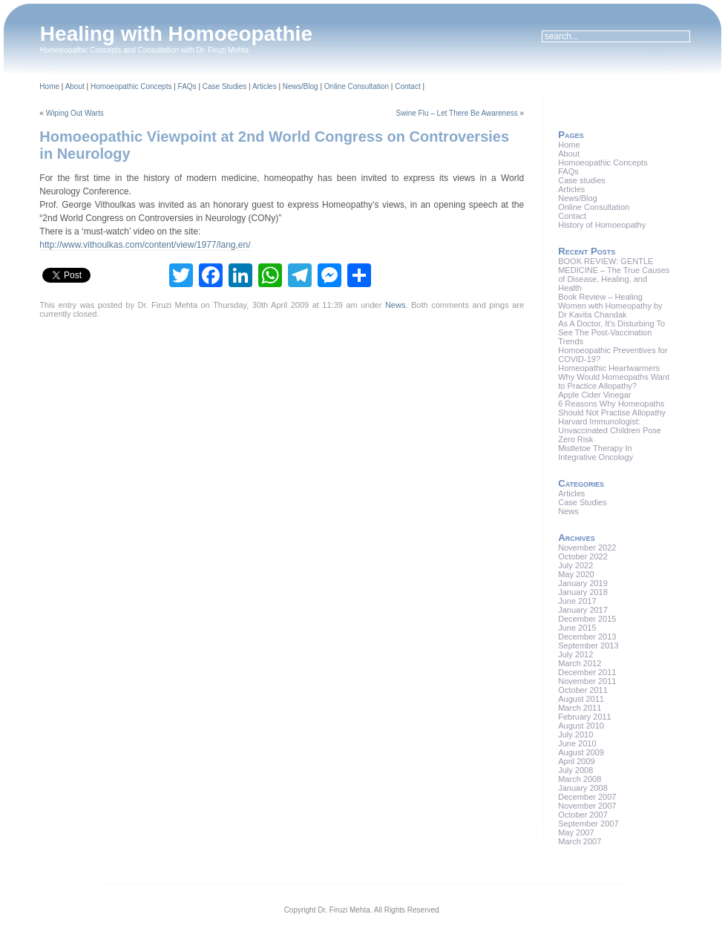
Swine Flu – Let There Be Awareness (457, 113)
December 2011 (587, 672)
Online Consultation (356, 86)
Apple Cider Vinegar (594, 394)
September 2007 (588, 823)
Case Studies (224, 86)
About (75, 86)
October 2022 (583, 556)
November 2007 (587, 805)
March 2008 (579, 779)
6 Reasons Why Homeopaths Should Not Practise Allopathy (612, 408)
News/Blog (300, 86)
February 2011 (584, 716)
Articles (264, 86)
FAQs (187, 86)
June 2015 (577, 627)
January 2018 (583, 592)
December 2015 (587, 618)
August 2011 (581, 698)
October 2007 (583, 814)
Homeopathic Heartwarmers (609, 368)
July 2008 (575, 770)
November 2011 (587, 681)
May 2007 (576, 832)
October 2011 (583, 690)
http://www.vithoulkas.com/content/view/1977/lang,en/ (144, 245)
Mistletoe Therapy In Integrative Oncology (595, 452)
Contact (407, 86)
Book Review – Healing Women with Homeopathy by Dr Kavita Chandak (610, 305)
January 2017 (583, 609)
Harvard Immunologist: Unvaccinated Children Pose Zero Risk (609, 430)
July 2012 (575, 654)
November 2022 (587, 547)
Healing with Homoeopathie (176, 33)
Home (49, 86)
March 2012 (579, 663)
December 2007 (587, 796)
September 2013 (588, 645)
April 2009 (576, 761)
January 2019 (583, 583)
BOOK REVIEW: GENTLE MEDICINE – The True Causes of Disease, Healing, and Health (613, 274)
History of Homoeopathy (602, 224)
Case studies (582, 180)
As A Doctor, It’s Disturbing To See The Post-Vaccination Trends (611, 332)
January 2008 (583, 787)
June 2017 (577, 600)
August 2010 (581, 725)
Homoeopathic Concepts (131, 86)
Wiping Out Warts (75, 113)
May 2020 (576, 574)
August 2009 (581, 752)
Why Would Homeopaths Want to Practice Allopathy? (613, 381)
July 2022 (575, 565)
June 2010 (577, 743)
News (395, 304)
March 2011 (579, 707)
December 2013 (587, 636)
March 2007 (579, 841)
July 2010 (575, 734)
